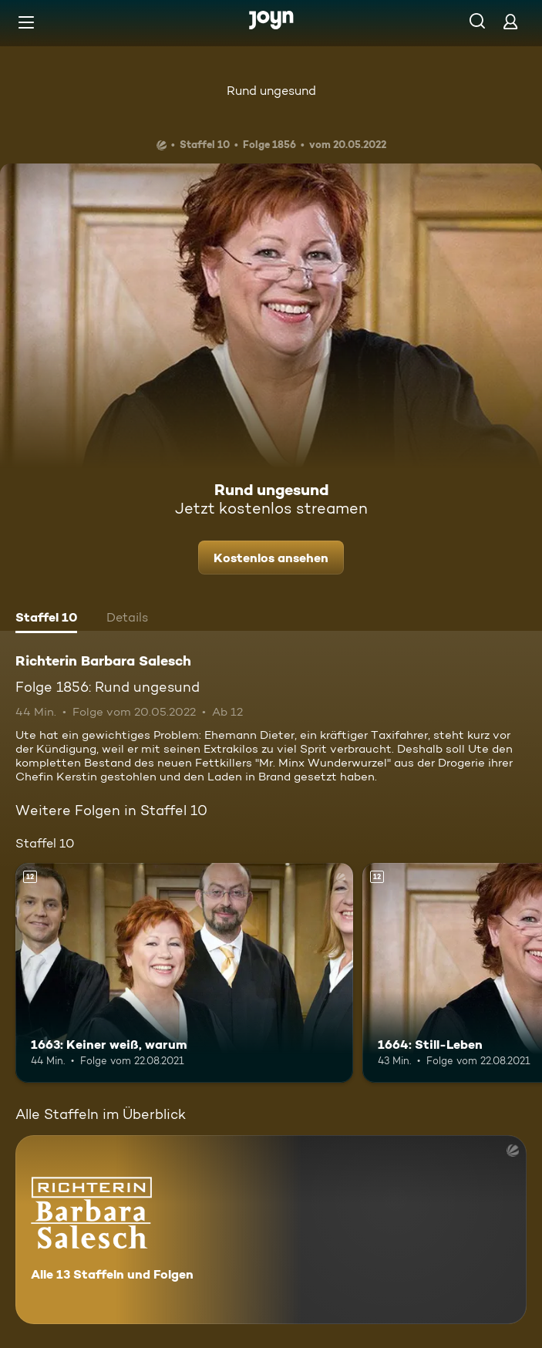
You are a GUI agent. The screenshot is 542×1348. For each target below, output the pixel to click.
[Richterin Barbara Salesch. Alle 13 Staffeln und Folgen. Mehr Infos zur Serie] (271, 1229)
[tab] (46, 619)
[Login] (510, 21)
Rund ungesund (271, 90)
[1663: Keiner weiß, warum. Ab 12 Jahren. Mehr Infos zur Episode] (184, 973)
